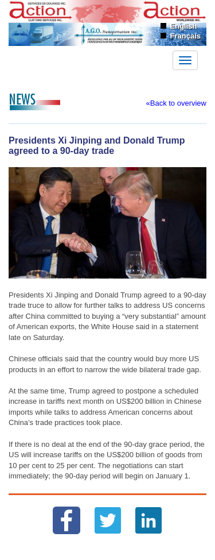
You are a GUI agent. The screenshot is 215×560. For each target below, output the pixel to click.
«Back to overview (176, 103)
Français (185, 36)
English (183, 26)
